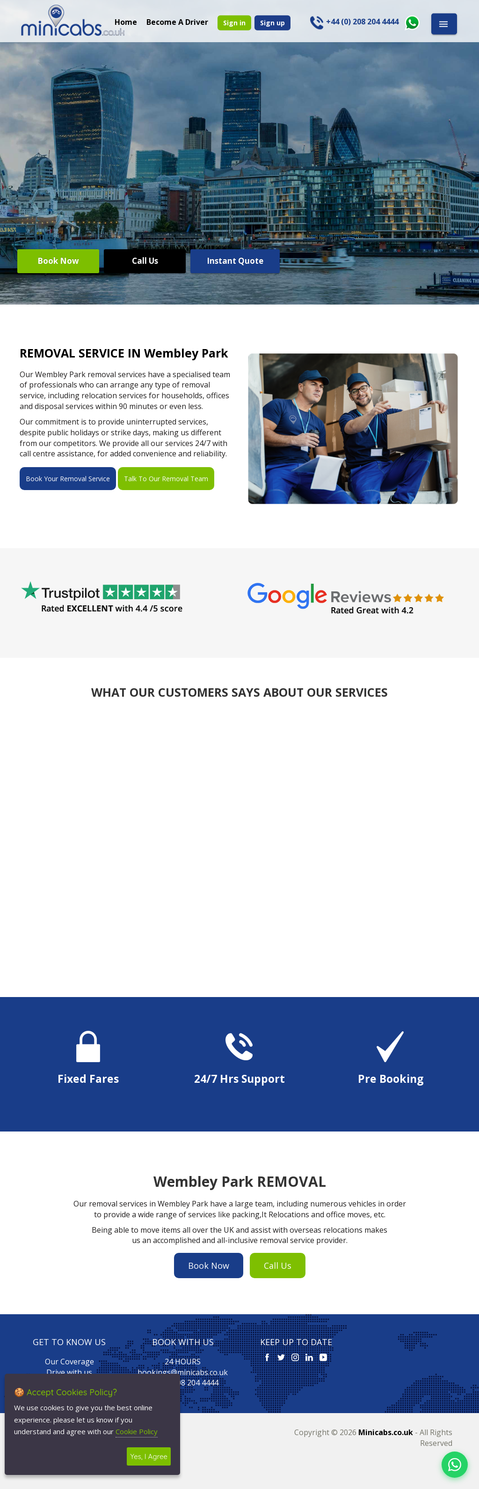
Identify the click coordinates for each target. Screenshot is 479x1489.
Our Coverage (69, 1361)
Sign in (234, 22)
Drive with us (69, 1372)
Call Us (145, 260)
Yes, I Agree (148, 1456)
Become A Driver (177, 21)
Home (126, 21)
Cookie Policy (137, 1431)
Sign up (272, 22)
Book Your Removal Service (68, 478)
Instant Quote (235, 260)
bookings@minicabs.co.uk (183, 1372)
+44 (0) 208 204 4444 (182, 1382)
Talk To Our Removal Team (166, 478)
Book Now (58, 260)
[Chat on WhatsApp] (455, 1465)
